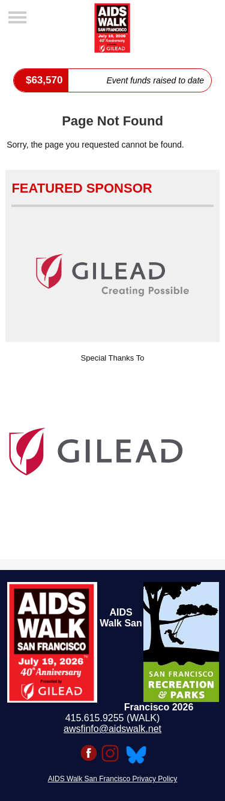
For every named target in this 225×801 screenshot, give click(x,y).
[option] (112, 452)
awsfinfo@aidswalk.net (112, 729)
